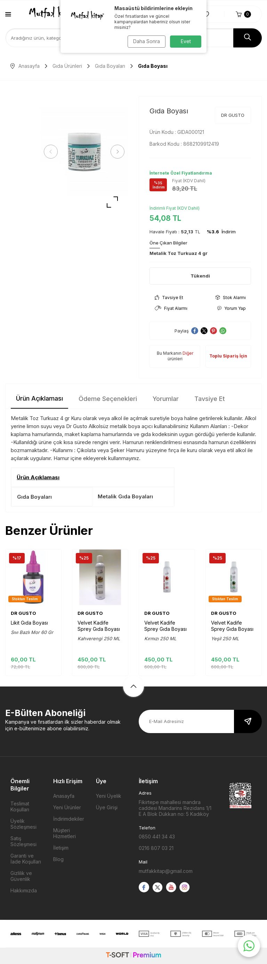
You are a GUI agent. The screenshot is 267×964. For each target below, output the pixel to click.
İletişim (60, 848)
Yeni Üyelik (108, 796)
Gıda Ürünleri (67, 66)
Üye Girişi (107, 807)
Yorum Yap (231, 308)
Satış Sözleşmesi (23, 841)
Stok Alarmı (231, 297)
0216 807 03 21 (156, 848)
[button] (52, 152)
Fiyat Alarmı (171, 308)
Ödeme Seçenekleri (108, 398)
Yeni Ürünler (67, 807)
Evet (186, 41)
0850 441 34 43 (157, 837)
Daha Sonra (145, 41)
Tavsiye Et (169, 297)
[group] (84, 152)
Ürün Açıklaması (39, 398)
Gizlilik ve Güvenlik (21, 876)
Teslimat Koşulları (19, 806)
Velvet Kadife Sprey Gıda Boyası (99, 626)
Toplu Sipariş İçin (228, 356)
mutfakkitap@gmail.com (166, 871)
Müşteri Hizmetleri (64, 833)
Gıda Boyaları (110, 66)
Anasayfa (25, 66)
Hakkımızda (23, 890)
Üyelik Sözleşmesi (23, 824)
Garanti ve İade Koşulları (25, 859)
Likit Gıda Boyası (29, 623)
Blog (58, 859)
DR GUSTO (232, 115)
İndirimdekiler (68, 819)
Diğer (188, 353)
